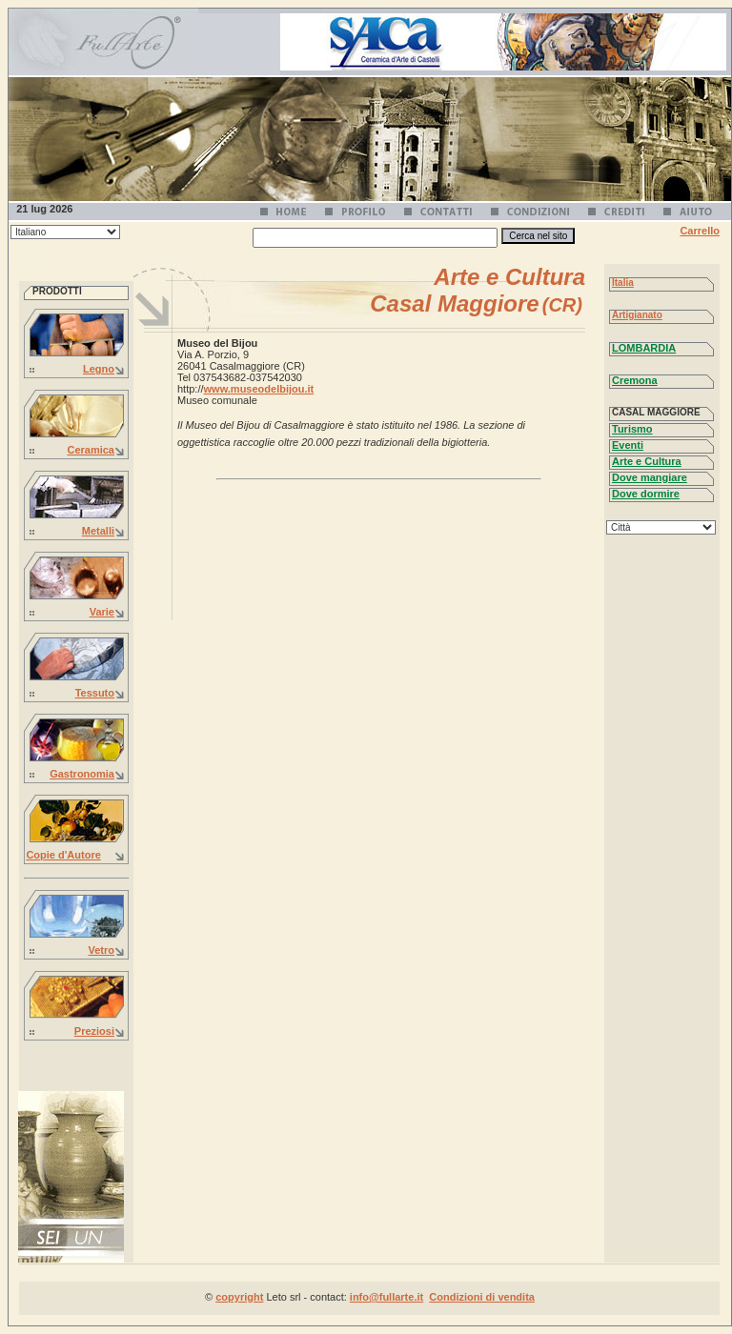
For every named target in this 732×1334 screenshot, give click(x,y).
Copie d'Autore (63, 854)
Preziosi (94, 1031)
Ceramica (90, 449)
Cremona (635, 380)
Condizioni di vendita (482, 1297)
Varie (102, 611)
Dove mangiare (649, 477)
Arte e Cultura (646, 461)
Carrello (700, 230)
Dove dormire (646, 493)
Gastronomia (82, 773)
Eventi (627, 445)
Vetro (101, 950)
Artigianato (637, 315)
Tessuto (94, 692)
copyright (239, 1297)
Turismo (632, 429)
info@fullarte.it (386, 1297)
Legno (98, 368)
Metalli (98, 530)
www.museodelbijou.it (259, 388)
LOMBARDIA (644, 348)
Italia (623, 282)
